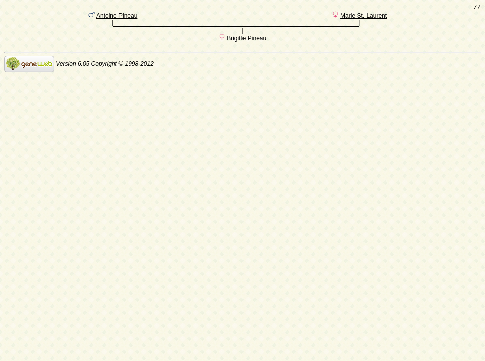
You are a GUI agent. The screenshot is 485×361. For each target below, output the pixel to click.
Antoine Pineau (116, 17)
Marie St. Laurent (363, 17)
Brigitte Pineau (246, 41)
